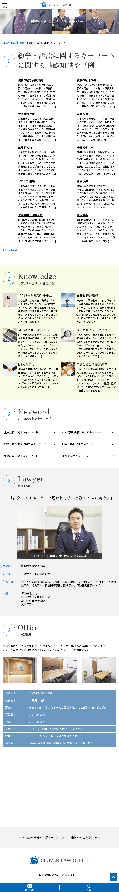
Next (14, 250)
